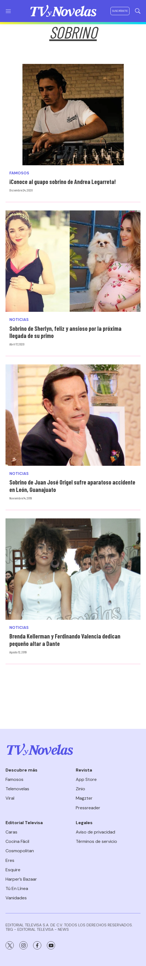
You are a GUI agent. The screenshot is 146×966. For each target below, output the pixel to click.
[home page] (63, 11)
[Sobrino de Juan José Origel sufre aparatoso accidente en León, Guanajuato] (73, 415)
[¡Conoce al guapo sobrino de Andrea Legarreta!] (73, 114)
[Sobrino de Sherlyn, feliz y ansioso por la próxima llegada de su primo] (73, 261)
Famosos (19, 173)
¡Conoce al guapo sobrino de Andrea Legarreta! (62, 181)
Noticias (19, 319)
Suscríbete (120, 11)
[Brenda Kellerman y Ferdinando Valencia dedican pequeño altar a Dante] (73, 569)
